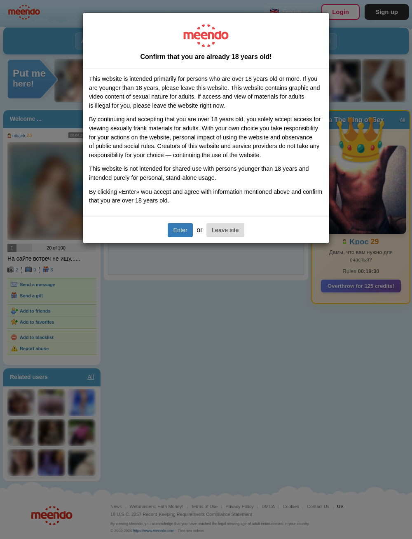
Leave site (225, 230)
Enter (180, 230)
